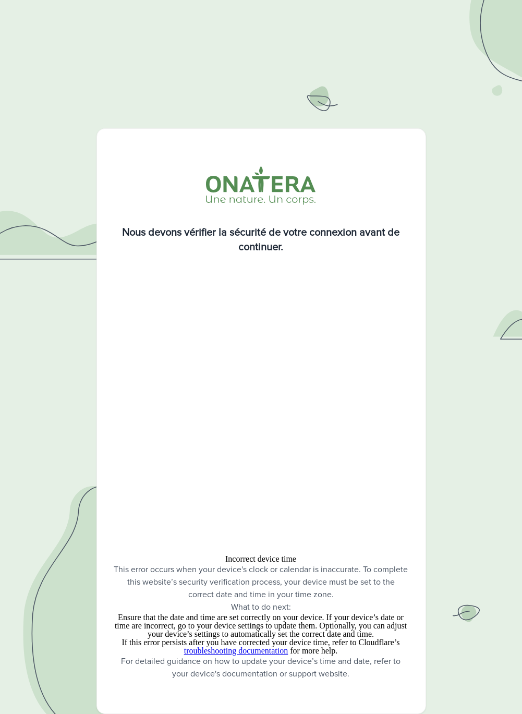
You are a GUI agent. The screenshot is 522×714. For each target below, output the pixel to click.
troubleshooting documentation (236, 650)
